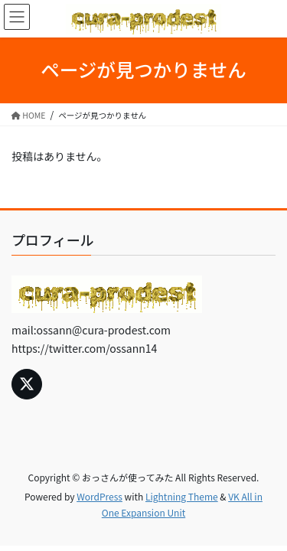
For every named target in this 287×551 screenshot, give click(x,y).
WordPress (99, 496)
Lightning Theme (181, 496)
